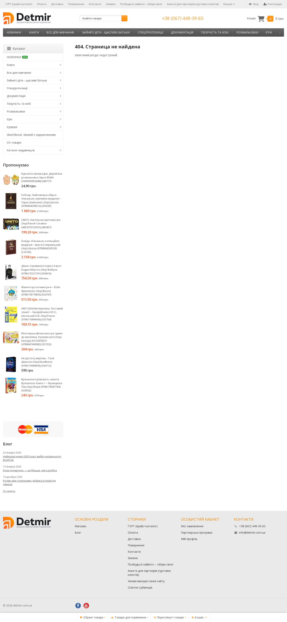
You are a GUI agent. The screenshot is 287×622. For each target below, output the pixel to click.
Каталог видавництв (21, 150)
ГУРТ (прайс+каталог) (18, 4)
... (280, 32)
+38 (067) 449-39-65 (182, 18)
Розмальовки (247, 32)
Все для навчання (60, 32)
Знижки (110, 4)
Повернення (76, 4)
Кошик (265, 18)
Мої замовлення (192, 526)
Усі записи (9, 491)
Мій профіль (189, 539)
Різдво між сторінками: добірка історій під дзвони (29, 482)
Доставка (57, 4)
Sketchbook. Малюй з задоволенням (31, 135)
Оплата (41, 4)
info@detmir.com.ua (252, 532)
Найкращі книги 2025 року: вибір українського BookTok (32, 458)
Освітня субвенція (140, 587)
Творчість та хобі (214, 32)
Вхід (253, 4)
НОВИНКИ (14, 32)
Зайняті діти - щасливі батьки (106, 32)
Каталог (16, 48)
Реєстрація (272, 4)
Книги (34, 32)
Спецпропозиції (150, 32)
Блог (78, 532)
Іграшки (12, 127)
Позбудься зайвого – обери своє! (141, 4)
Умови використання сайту (146, 581)
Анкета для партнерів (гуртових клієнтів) (193, 4)
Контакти (95, 4)
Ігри (268, 32)
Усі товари (14, 142)
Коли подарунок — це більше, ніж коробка (30, 470)
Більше (229, 4)
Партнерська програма (196, 532)
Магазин (80, 526)
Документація (182, 32)
